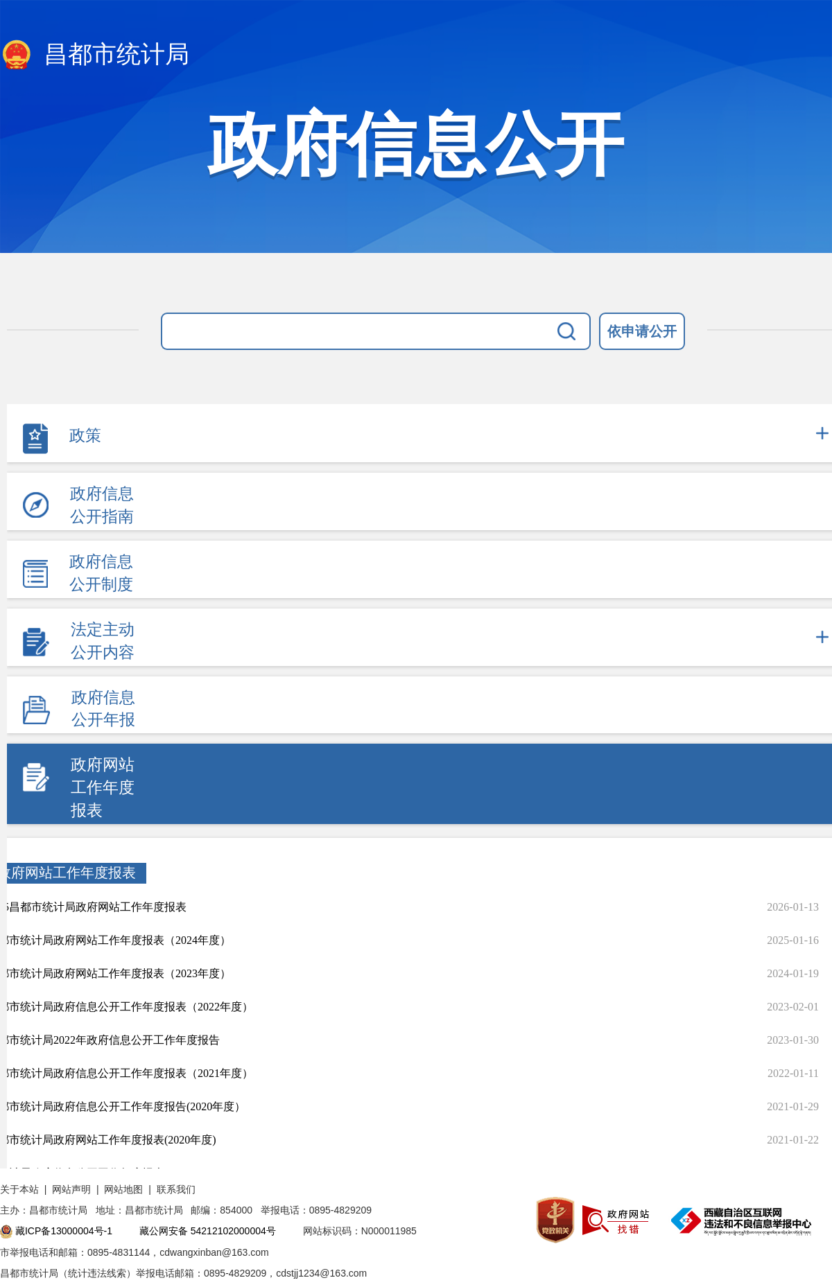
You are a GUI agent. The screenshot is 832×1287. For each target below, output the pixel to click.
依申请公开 (642, 331)
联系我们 (176, 1189)
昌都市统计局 (94, 55)
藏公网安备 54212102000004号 (207, 1230)
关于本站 (19, 1189)
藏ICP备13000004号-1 (63, 1230)
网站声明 (71, 1189)
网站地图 (123, 1189)
